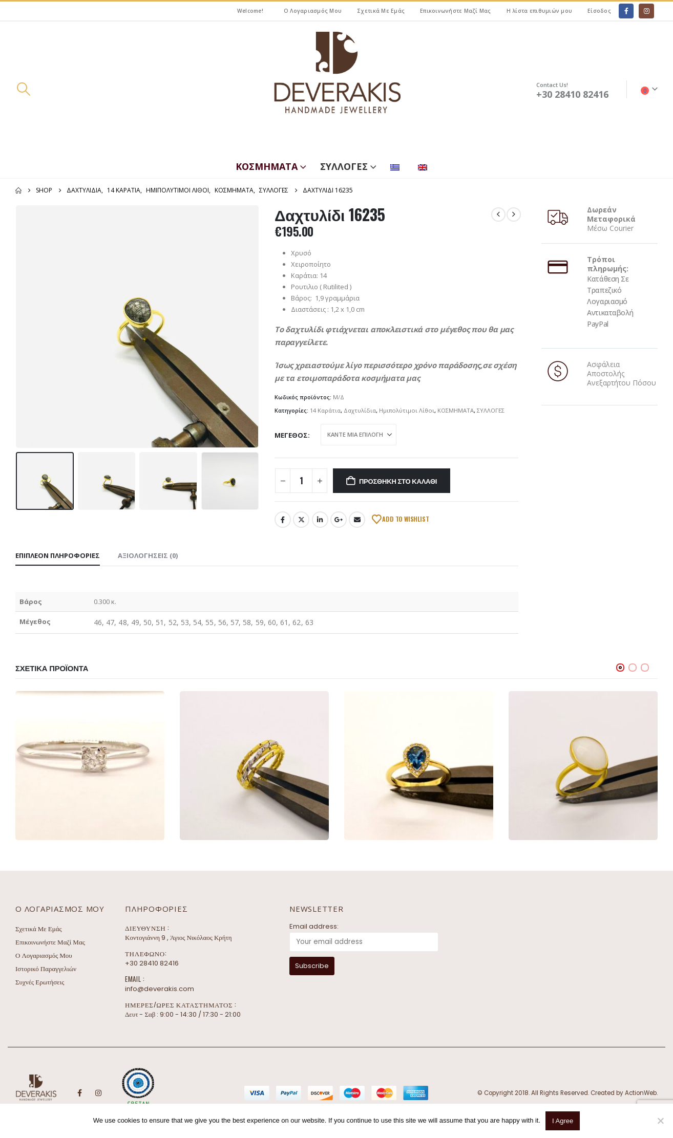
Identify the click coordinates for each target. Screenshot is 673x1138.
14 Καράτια (325, 410)
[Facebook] (626, 11)
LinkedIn (320, 519)
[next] (514, 214)
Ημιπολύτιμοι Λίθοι (406, 410)
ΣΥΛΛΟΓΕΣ (344, 166)
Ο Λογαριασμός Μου (313, 10)
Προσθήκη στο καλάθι (398, 481)
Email (357, 519)
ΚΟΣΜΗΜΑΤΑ (267, 166)
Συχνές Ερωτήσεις (39, 982)
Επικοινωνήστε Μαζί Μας (455, 10)
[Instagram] (646, 11)
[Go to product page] (89, 765)
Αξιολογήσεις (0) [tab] (148, 555)
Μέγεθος (291, 435)
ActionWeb (641, 1093)
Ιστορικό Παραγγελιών (45, 969)
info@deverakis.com (159, 989)
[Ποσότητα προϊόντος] (301, 480)
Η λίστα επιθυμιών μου (539, 10)
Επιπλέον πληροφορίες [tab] (57, 555)
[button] (23, 89)
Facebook (283, 519)
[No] (660, 1120)
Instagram (98, 1093)
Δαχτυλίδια (360, 410)
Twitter (301, 519)
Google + (338, 519)
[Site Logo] (336, 89)
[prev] (498, 214)
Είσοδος (599, 10)
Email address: (314, 926)
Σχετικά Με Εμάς (381, 10)
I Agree (562, 1121)
